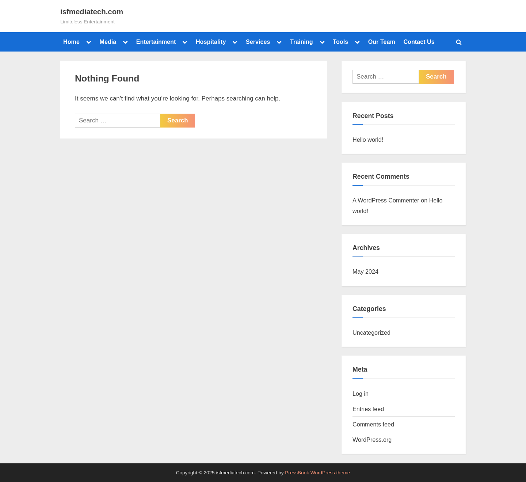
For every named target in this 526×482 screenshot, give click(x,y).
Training (301, 41)
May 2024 (365, 271)
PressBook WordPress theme (317, 472)
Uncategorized (371, 332)
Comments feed (373, 424)
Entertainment (156, 41)
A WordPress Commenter (385, 200)
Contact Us (418, 41)
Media (107, 41)
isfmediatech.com (91, 12)
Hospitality (211, 41)
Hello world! (367, 139)
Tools (340, 41)
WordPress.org (372, 439)
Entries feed (368, 409)
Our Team (381, 41)
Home (71, 41)
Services (258, 41)
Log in (360, 393)
